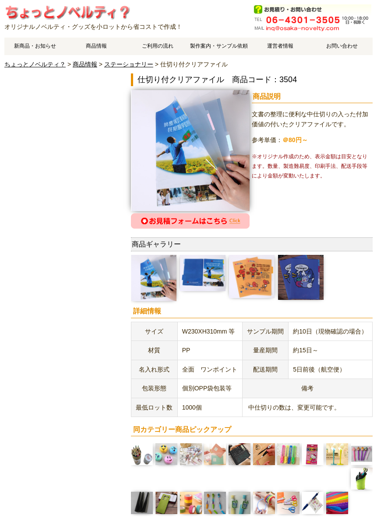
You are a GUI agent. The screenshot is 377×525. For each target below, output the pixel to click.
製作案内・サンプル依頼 (219, 46)
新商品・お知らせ (35, 46)
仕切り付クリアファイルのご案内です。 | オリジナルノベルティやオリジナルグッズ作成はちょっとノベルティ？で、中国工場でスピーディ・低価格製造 (67, 12)
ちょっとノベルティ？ (35, 64)
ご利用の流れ (157, 46)
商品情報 (96, 46)
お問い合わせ (342, 46)
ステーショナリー (128, 64)
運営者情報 (280, 46)
